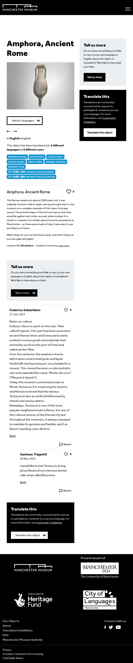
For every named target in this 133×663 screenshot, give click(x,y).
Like (68, 191)
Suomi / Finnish (37, 157)
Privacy (7, 649)
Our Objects (11, 621)
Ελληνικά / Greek (16, 167)
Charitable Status (13, 658)
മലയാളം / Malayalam (56, 162)
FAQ (5, 635)
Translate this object (100, 132)
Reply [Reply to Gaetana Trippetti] (23, 482)
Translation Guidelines (18, 630)
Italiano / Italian (35, 162)
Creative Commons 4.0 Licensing (23, 654)
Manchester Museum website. (23, 640)
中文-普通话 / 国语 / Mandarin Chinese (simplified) (31, 172)
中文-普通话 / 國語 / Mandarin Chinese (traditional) (31, 177)
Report (67, 444)
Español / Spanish (16, 162)
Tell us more (94, 77)
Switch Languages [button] (23, 120)
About (7, 626)
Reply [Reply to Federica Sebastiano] (13, 436)
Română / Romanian (17, 157)
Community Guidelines (49, 522)
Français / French (55, 157)
